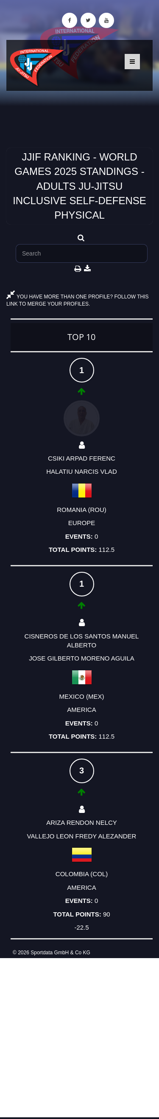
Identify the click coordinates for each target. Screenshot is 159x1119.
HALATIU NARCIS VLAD (81, 471)
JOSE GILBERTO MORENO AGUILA (81, 658)
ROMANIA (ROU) (81, 509)
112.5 (106, 549)
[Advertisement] (79, 1037)
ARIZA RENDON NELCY (81, 822)
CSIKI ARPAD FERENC (81, 458)
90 (106, 914)
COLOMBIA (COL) (82, 873)
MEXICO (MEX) (81, 696)
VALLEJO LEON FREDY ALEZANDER (82, 836)
